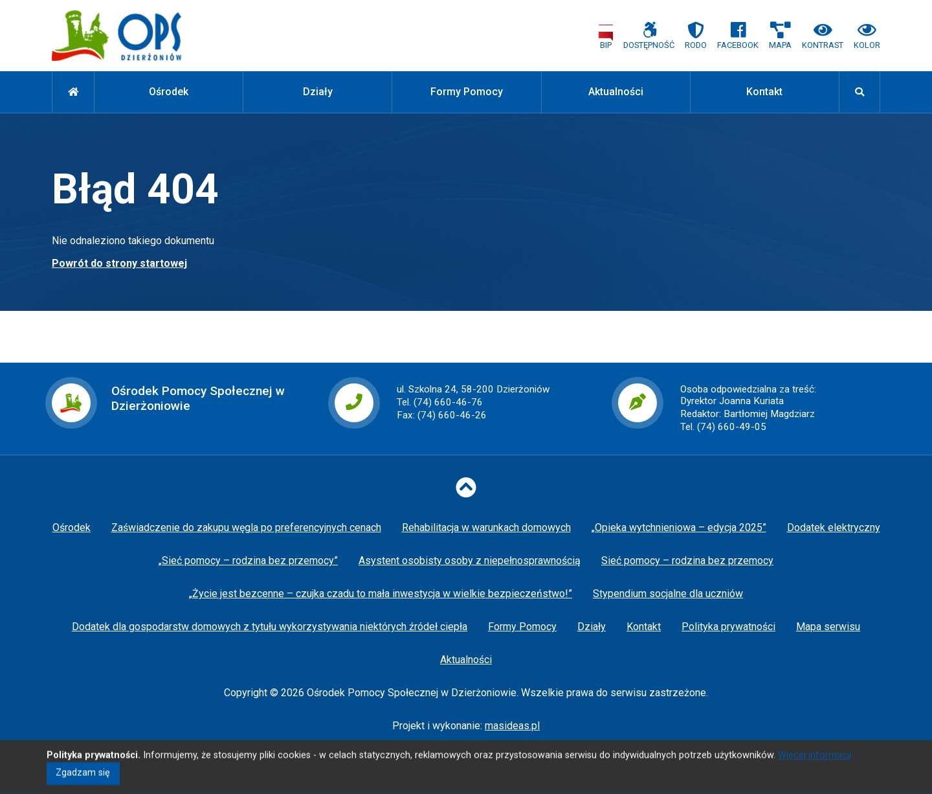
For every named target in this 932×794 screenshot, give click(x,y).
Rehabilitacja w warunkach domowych (486, 527)
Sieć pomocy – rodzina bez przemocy (687, 560)
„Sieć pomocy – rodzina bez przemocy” (248, 560)
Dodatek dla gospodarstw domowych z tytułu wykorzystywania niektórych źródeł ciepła (269, 626)
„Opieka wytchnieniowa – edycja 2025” (679, 527)
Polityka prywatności (728, 626)
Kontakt (764, 91)
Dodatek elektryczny (833, 527)
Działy (318, 91)
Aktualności (615, 91)
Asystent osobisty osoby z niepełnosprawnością (470, 560)
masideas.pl (512, 726)
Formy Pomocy (466, 91)
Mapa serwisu (828, 626)
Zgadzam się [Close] (83, 781)
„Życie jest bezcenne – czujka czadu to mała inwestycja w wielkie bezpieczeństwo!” (380, 593)
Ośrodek (168, 91)
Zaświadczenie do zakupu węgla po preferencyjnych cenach (246, 527)
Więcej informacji (814, 763)
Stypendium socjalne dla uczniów (668, 593)
